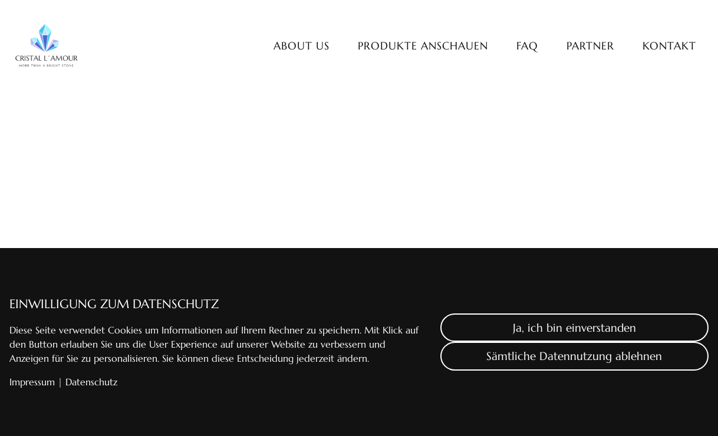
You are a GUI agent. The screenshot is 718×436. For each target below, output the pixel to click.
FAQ (527, 45)
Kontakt (669, 45)
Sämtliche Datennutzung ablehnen (574, 356)
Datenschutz (91, 382)
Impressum (32, 382)
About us (302, 45)
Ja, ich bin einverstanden (574, 328)
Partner (590, 45)
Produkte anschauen (423, 45)
